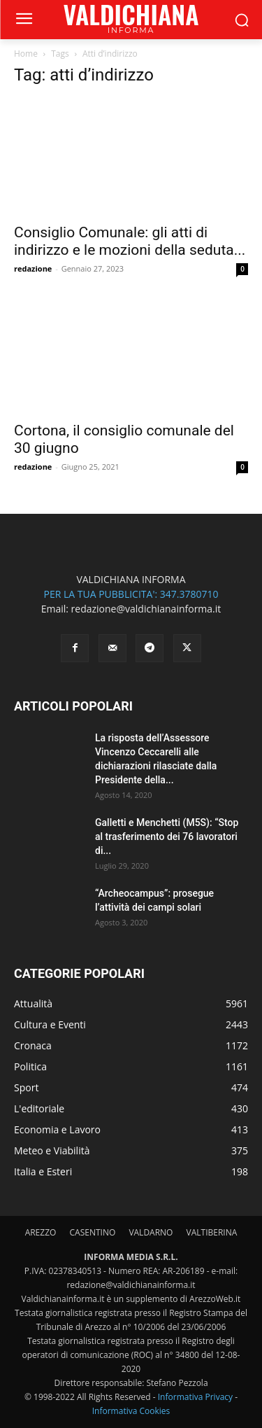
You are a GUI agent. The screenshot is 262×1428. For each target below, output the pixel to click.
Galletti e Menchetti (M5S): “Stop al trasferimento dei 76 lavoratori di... (166, 836)
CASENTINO (92, 1232)
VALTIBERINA (212, 1232)
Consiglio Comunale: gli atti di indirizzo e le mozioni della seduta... (129, 241)
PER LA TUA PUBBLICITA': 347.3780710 (130, 594)
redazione (33, 268)
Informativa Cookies (131, 1411)
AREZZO (41, 1232)
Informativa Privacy (195, 1397)
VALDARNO (151, 1232)
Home (26, 53)
